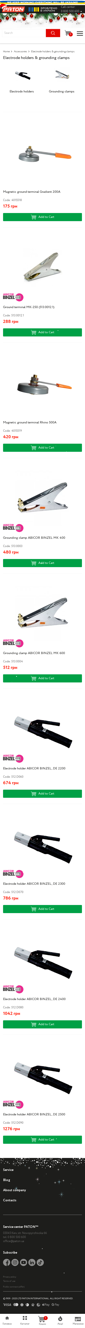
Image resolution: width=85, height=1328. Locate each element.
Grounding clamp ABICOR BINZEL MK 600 (34, 653)
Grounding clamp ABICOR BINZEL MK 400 (34, 537)
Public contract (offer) (13, 1286)
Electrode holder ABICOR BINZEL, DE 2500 (34, 1114)
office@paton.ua (13, 1241)
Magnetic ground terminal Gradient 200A (31, 192)
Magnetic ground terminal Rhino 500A (29, 422)
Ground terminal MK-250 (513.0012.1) (28, 307)
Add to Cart (42, 217)
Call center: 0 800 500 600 (71, 9)
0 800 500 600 (17, 1237)
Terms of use (9, 1281)
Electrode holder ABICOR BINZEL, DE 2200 (34, 768)
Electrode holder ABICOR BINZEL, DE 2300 (34, 883)
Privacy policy (9, 1277)
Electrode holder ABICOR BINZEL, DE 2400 (34, 999)
